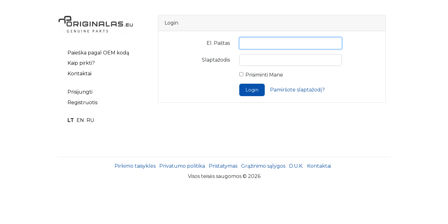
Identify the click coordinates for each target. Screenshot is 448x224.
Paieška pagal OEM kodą (98, 53)
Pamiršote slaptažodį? (297, 90)
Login (252, 90)
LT (71, 120)
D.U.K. (296, 166)
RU (90, 120)
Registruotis (82, 102)
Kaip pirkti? (81, 63)
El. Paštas (218, 43)
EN (80, 120)
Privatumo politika (182, 166)
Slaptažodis (216, 60)
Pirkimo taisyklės (135, 166)
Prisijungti (80, 92)
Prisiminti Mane (264, 75)
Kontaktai (79, 74)
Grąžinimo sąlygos (263, 166)
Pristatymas (223, 166)
